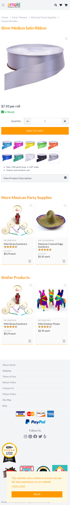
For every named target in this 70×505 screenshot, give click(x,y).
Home (4, 17)
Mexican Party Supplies (44, 17)
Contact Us (8, 388)
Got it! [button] (37, 494)
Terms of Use (9, 376)
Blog (5, 405)
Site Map (7, 399)
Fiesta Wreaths (9, 21)
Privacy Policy (9, 394)
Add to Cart (35, 130)
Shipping (7, 370)
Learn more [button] (18, 486)
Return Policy (9, 382)
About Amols (9, 365)
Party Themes (19, 17)
